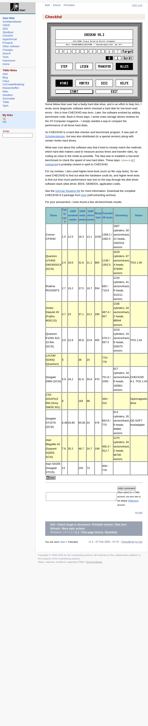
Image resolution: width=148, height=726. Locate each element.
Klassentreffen (11, 88)
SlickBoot (8, 32)
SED (5, 28)
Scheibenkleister (55, 136)
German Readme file (67, 190)
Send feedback (94, 566)
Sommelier (9, 98)
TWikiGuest (136, 505)
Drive (53, 215)
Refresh (55, 532)
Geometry (121, 215)
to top (138, 516)
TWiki (6, 102)
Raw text (120, 528)
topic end (137, 5)
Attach (57, 5)
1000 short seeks (90, 215)
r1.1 (77, 536)
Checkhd (8, 35)
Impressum (9, 60)
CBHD (6, 25)
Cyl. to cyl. (64, 213)
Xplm (5, 105)
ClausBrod (127, 546)
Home (6, 64)
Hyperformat (10, 39)
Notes (139, 215)
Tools (6, 57)
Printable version (102, 528)
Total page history (92, 536)
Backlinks (111, 536)
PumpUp (8, 42)
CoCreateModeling (13, 84)
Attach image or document (73, 528)
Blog (5, 77)
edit (4, 122)
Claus (6, 81)
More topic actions (73, 532)
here (83, 195)
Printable (69, 5)
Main (5, 91)
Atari (62, 546)
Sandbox (8, 95)
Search (7, 53)
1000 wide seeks (82, 215)
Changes (8, 49)
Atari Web (8, 18)
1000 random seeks (73, 215)
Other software (11, 46)
